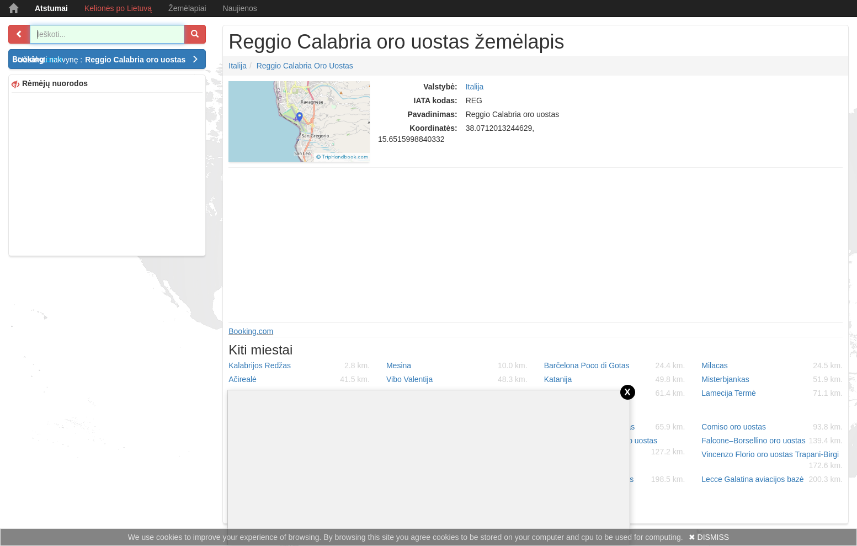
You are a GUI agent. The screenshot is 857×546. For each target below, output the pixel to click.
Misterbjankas (772, 379)
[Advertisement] (107, 173)
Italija (237, 65)
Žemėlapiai (187, 8)
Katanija (614, 379)
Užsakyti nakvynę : (108, 59)
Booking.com (250, 331)
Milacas (772, 365)
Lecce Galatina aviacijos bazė (772, 479)
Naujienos (240, 8)
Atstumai (51, 8)
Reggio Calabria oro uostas (305, 65)
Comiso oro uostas (772, 426)
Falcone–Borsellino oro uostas (772, 440)
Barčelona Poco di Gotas (614, 365)
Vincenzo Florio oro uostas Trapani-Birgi (772, 460)
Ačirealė (299, 379)
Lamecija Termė (772, 393)
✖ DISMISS (709, 537)
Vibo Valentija (457, 379)
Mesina (457, 365)
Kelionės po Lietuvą (118, 8)
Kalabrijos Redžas (299, 365)
